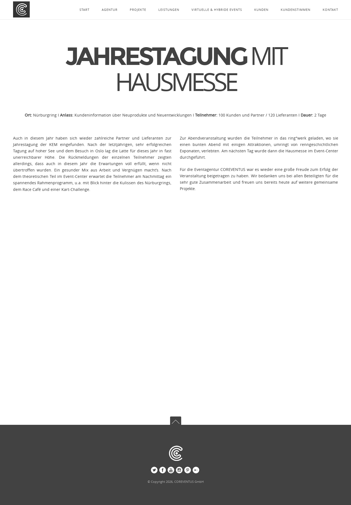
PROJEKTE (138, 9)
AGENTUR (110, 9)
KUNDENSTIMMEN (295, 9)
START (84, 9)
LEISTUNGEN (168, 9)
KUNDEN (261, 9)
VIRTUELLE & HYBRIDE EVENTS (216, 9)
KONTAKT (330, 9)
